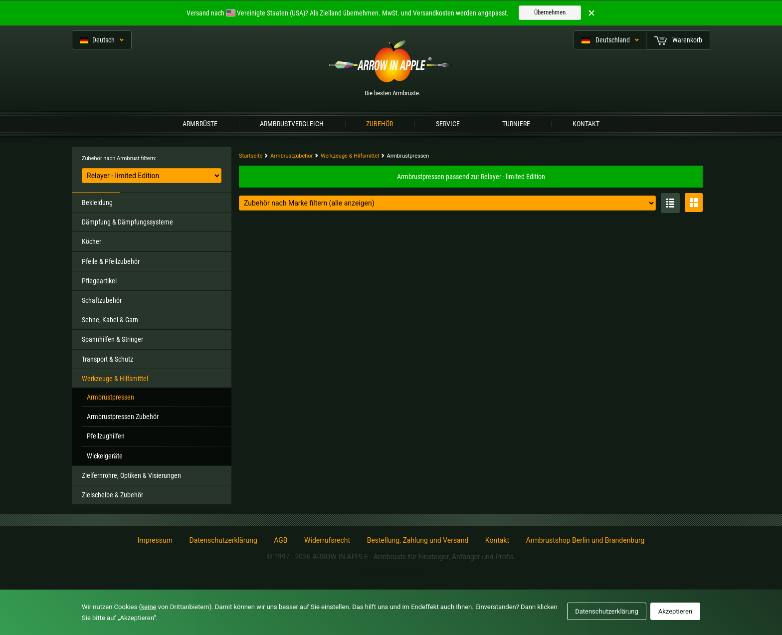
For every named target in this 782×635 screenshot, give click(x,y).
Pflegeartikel (99, 281)
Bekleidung (97, 203)
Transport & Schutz (107, 359)
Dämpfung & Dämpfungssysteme (127, 222)
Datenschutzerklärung (223, 540)
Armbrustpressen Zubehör (123, 417)
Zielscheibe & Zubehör (112, 495)
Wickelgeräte (105, 456)
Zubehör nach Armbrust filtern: (119, 158)
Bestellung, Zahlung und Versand (418, 540)
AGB (280, 540)
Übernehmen (550, 12)
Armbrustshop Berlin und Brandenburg (585, 540)
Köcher (91, 241)
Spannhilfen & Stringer (112, 339)
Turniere (516, 124)
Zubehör (379, 124)
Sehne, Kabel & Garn (110, 320)
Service (448, 124)
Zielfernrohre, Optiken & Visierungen (131, 475)
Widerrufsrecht (327, 540)
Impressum (155, 540)
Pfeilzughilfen (106, 436)
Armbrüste (200, 124)
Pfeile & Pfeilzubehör (111, 261)
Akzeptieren (675, 611)
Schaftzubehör (102, 300)
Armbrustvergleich (292, 124)
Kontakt (586, 124)
